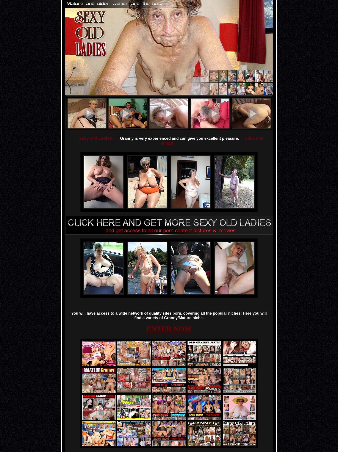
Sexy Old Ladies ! (97, 138)
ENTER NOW (169, 329)
